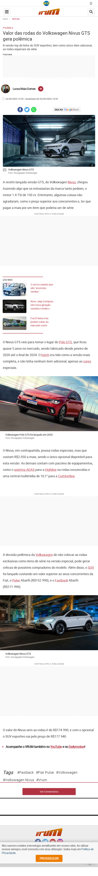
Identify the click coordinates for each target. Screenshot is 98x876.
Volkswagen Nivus (19, 780)
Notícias (16, 18)
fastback (26, 772)
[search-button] (91, 11)
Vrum (42, 780)
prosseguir (49, 858)
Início (5, 18)
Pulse (16, 580)
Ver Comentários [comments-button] (49, 791)
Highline (51, 469)
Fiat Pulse (46, 772)
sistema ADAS (24, 469)
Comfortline (66, 476)
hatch (45, 355)
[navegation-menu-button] (6, 11)
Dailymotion (76, 747)
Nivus (72, 182)
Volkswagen (44, 555)
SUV (91, 567)
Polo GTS (65, 342)
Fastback (61, 580)
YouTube (56, 747)
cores (87, 361)
